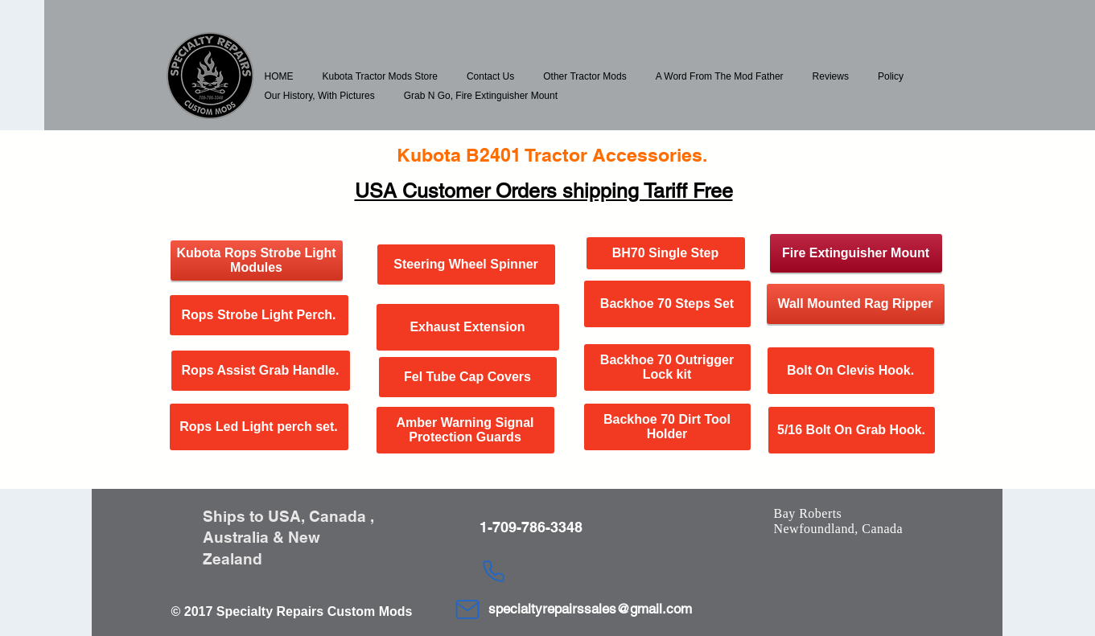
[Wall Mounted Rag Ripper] (856, 304)
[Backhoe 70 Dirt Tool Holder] (667, 427)
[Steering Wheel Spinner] (466, 264)
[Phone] (494, 571)
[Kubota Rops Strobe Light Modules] (257, 260)
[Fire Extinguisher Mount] (856, 253)
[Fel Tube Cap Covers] (468, 377)
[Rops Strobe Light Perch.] (259, 315)
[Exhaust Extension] (468, 327)
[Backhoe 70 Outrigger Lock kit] (667, 367)
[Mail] (467, 609)
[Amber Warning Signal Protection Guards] (465, 430)
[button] (380, 76)
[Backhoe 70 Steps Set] (667, 304)
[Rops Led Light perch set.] (259, 427)
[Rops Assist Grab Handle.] (260, 371)
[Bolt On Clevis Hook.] (851, 370)
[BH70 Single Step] (666, 253)
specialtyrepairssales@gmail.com (590, 609)
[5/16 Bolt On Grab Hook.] (851, 430)
